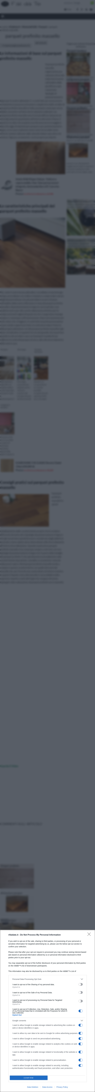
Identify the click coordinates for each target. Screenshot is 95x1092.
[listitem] (47, 979)
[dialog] (47, 1011)
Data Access (47, 1087)
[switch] (81, 984)
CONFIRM (29, 1078)
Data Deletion (32, 1087)
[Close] (89, 935)
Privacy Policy (62, 1087)
